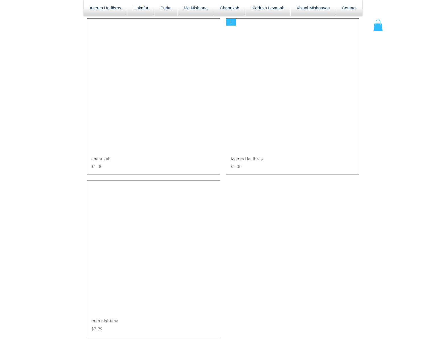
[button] (378, 25)
